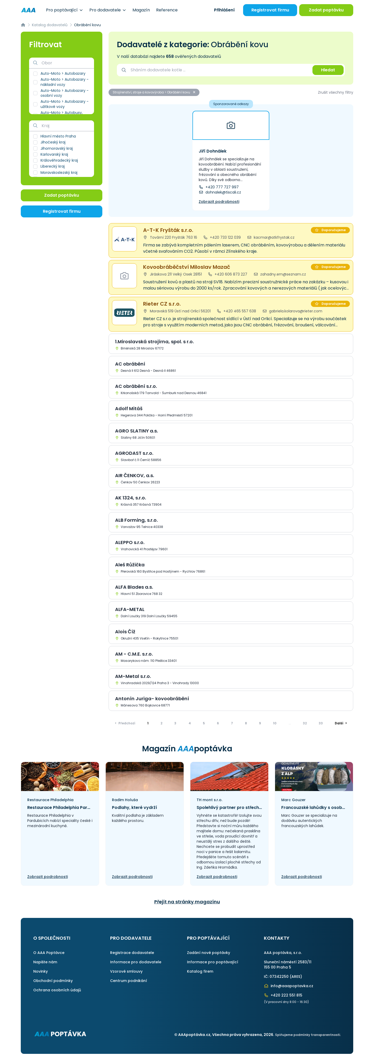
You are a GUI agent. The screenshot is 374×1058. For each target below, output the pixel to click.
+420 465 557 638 (236, 311)
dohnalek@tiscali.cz (220, 192)
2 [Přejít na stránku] (161, 723)
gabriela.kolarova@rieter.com (292, 311)
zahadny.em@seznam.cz (279, 274)
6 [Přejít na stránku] (218, 723)
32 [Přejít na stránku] (305, 723)
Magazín (141, 10)
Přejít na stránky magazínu (187, 901)
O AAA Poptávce (48, 952)
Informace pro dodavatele (135, 962)
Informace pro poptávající (212, 962)
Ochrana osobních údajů (57, 990)
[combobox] (218, 70)
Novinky (40, 971)
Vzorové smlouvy (126, 971)
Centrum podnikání (128, 980)
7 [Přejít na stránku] (232, 723)
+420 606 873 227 (228, 274)
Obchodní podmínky (53, 980)
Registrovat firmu (270, 10)
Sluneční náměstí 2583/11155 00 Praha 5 (287, 964)
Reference (167, 10)
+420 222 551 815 (283, 995)
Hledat (328, 70)
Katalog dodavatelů (50, 25)
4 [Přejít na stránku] (190, 723)
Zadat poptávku (326, 10)
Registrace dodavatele (132, 952)
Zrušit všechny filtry (335, 92)
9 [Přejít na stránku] (260, 723)
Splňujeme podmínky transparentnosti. (308, 1035)
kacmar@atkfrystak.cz (271, 237)
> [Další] (341, 723)
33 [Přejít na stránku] (321, 723)
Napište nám (45, 962)
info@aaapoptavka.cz (288, 985)
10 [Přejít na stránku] (274, 723)
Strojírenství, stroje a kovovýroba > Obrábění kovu (154, 92)
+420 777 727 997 (219, 187)
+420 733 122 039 (222, 237)
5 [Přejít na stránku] (204, 723)
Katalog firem (200, 971)
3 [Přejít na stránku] (175, 723)
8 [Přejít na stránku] (246, 723)
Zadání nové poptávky (208, 952)
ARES (295, 976)
